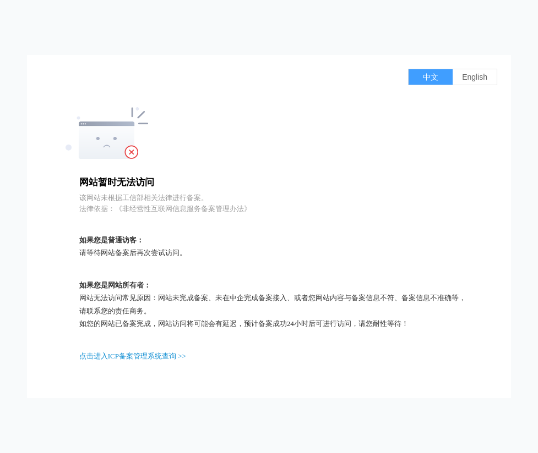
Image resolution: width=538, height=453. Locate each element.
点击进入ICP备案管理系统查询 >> (132, 356)
